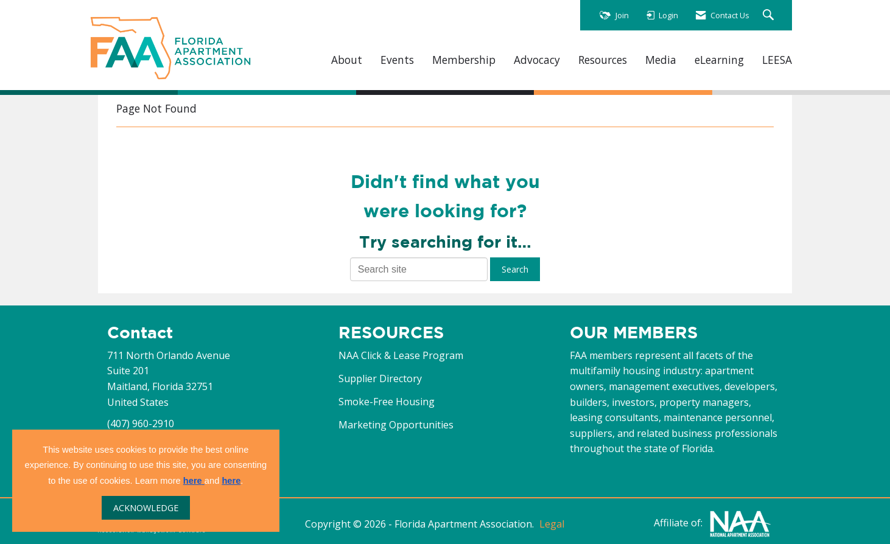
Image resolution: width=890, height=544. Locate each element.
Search (515, 269)
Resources (602, 60)
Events (397, 60)
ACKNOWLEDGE (145, 508)
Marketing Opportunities (396, 424)
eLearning (719, 60)
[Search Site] (770, 15)
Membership (464, 60)
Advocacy (537, 60)
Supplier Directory (380, 378)
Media (660, 60)
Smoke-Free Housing (386, 401)
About (346, 60)
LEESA (777, 60)
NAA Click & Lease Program (400, 355)
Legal (551, 524)
